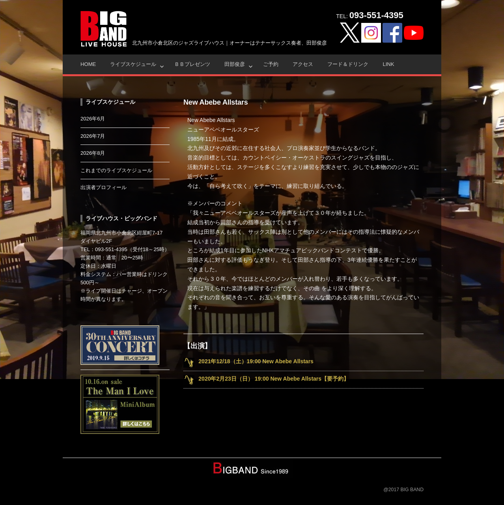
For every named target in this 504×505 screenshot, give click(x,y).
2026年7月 (92, 136)
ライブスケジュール (133, 64)
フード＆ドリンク (347, 64)
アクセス (303, 64)
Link (388, 64)
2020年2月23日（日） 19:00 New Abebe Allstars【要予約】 (273, 378)
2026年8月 (92, 153)
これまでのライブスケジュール (116, 170)
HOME (88, 64)
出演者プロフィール (103, 187)
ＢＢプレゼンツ (192, 64)
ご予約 (270, 64)
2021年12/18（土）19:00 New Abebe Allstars (256, 361)
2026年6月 (92, 119)
